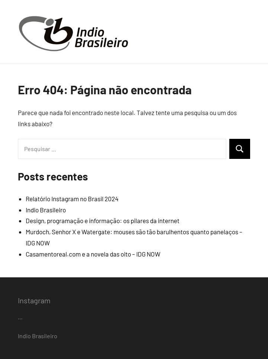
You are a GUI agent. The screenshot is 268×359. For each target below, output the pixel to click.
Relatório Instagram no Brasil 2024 (72, 198)
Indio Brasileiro (46, 209)
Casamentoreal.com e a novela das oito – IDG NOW (93, 254)
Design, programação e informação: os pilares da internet (102, 220)
